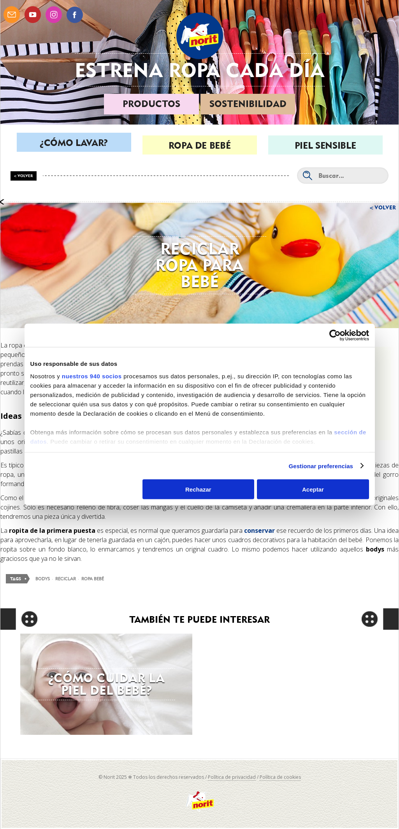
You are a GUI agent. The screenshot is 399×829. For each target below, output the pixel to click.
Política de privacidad (232, 777)
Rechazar (198, 489)
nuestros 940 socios (92, 375)
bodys (42, 578)
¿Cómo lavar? (74, 145)
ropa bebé (92, 578)
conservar (259, 530)
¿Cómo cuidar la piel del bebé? (106, 684)
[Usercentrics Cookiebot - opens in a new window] (335, 335)
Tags (15, 579)
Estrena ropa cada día (200, 70)
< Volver (23, 176)
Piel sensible (325, 145)
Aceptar (313, 489)
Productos (151, 103)
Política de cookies (280, 777)
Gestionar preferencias (320, 465)
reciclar (65, 578)
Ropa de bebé (200, 145)
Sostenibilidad (248, 103)
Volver (385, 207)
